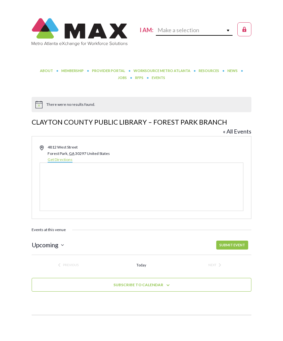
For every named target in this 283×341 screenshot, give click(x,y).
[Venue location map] (141, 187)
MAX (79, 32)
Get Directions (60, 159)
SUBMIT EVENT (232, 245)
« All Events (237, 131)
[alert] (141, 104)
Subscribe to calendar (138, 284)
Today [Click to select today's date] (141, 265)
